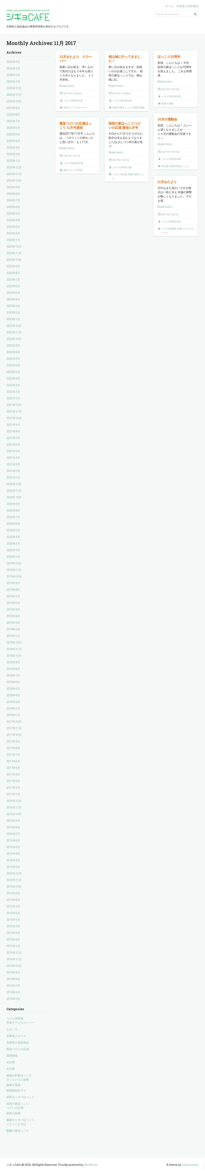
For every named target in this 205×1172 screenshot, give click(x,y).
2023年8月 (13, 273)
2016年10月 (14, 814)
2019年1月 (13, 635)
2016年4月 (13, 853)
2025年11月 (14, 94)
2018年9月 (13, 662)
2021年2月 (13, 471)
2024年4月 (13, 220)
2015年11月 (14, 880)
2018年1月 (13, 715)
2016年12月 (14, 800)
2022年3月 (13, 385)
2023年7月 (13, 279)
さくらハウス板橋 (17, 1079)
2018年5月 (13, 688)
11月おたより (167, 182)
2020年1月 (13, 556)
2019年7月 (13, 596)
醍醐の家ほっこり (17, 1130)
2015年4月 (13, 926)
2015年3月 (13, 932)
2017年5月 (13, 767)
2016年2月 (13, 866)
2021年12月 (14, 405)
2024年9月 (13, 187)
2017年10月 (14, 734)
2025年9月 (13, 108)
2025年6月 (13, 127)
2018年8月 (13, 668)
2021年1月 (13, 477)
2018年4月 (13, 695)
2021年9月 (13, 424)
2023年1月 (13, 319)
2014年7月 (13, 985)
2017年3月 (13, 781)
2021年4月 (13, 457)
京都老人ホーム (16, 1035)
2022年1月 (13, 398)
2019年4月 (13, 616)
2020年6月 (13, 523)
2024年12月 (14, 167)
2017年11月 (14, 728)
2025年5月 (13, 134)
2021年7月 (13, 438)
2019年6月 (13, 602)
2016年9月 (13, 820)
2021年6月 (13, 444)
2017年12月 (14, 721)
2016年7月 (13, 833)
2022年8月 (13, 352)
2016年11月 (14, 807)
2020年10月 (14, 497)
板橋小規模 (13, 1085)
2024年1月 (13, 240)
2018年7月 (13, 675)
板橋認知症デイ (16, 1090)
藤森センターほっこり (20, 1119)
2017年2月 (13, 787)
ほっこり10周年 (169, 56)
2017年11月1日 (71, 156)
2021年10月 (14, 418)
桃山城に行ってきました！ (125, 58)
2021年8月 (13, 431)
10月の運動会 (167, 119)
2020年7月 (13, 517)
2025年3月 (13, 147)
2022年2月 (13, 391)
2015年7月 (13, 906)
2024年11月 (14, 174)
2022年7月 (13, 358)
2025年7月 (13, 121)
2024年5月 (13, 213)
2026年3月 (13, 68)
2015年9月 (13, 893)
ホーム (169, 6)
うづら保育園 (14, 1018)
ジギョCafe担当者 (73, 100)
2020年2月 (13, 550)
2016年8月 (13, 827)
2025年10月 (14, 101)
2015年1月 (13, 946)
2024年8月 (13, 193)
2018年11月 (14, 649)
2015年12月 (14, 873)
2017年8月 (13, 748)
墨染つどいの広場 (17, 1049)
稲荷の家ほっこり (17, 1103)
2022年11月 (14, 332)
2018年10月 (14, 655)
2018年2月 (13, 708)
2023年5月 (13, 292)
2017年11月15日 (170, 89)
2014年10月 (14, 965)
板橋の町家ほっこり (19, 1075)
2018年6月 (13, 682)
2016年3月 (13, 860)
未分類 (10, 1062)
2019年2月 (13, 629)
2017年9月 (13, 741)
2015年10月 (14, 886)
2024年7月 (13, 200)
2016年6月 (13, 840)
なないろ (12, 1029)
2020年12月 (14, 484)
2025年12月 (14, 88)
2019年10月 (14, 576)
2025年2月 (13, 154)
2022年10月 (14, 339)
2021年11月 (14, 411)
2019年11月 (14, 570)
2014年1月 (13, 998)
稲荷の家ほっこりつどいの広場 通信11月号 (125, 125)
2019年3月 (13, 622)
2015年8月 (13, 899)
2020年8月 (13, 510)
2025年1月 (13, 160)
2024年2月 (13, 233)
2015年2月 (13, 939)
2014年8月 (13, 979)
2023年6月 (13, 286)
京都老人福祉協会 (187, 6)
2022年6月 (13, 365)
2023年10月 (14, 259)
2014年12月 (14, 952)
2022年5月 (13, 372)
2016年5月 (13, 847)
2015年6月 (13, 913)
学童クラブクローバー (20, 1022)
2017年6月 (13, 761)
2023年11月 (14, 253)
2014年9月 (13, 972)
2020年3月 (13, 543)
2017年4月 (13, 774)
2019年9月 (13, 583)
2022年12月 (14, 325)
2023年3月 (13, 306)
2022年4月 (13, 378)
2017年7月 (13, 754)
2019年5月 (13, 609)
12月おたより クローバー (75, 58)
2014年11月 (14, 959)
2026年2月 (13, 75)
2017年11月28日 (121, 93)
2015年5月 (13, 919)
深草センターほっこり (20, 1097)
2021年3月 (13, 464)
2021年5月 (13, 451)
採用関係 (12, 1055)
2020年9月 (13, 504)
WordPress (91, 1164)
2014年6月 (13, 992)
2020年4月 (13, 537)
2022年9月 (13, 345)
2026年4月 (13, 61)
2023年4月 (13, 299)
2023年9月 (13, 266)
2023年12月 (14, 246)
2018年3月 (13, 701)
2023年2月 (13, 312)
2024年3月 (13, 226)
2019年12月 (14, 563)
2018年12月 (14, 642)
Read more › (67, 85)
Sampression (190, 1164)
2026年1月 (13, 81)
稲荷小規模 (13, 1113)
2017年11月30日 (72, 93)
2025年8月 (13, 114)
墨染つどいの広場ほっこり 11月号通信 (75, 125)
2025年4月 (13, 141)
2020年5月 (13, 530)
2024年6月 (13, 207)
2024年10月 (14, 180)
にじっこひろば (16, 1124)
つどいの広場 (14, 1107)
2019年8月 (13, 589)
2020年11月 (14, 490)
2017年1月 (13, 794)
